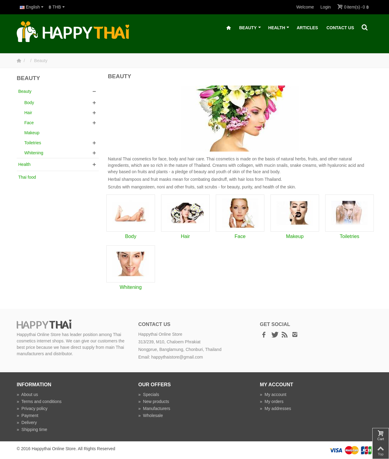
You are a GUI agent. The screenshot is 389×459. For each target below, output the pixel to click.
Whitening (33, 152)
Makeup (32, 132)
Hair (28, 112)
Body (29, 102)
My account (273, 394)
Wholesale (150, 415)
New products (153, 401)
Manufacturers (154, 408)
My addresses (275, 408)
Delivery (27, 422)
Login (325, 7)
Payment (27, 415)
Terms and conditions (39, 401)
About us (27, 394)
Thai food (27, 177)
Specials (148, 394)
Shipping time (32, 429)
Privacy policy (32, 408)
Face (29, 122)
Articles (307, 27)
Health (279, 27)
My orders (272, 401)
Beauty (250, 27)
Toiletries (32, 142)
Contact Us (340, 27)
